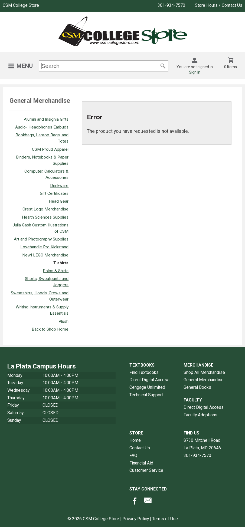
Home (135, 440)
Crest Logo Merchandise (45, 209)
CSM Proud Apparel (50, 149)
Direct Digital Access (149, 379)
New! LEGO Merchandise (45, 255)
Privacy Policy (135, 518)
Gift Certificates (54, 193)
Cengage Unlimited (147, 387)
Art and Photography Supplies (41, 239)
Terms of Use (165, 518)
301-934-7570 (171, 5)
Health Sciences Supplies (45, 217)
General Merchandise (204, 379)
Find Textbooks (144, 372)
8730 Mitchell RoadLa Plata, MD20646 (202, 444)
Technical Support (146, 394)
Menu (25, 65)
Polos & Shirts (55, 270)
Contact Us (139, 447)
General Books (197, 387)
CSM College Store (21, 5)
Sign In (194, 72)
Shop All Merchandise (204, 372)
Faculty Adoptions (200, 414)
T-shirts (60, 263)
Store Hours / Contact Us (218, 5)
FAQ (133, 455)
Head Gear (58, 201)
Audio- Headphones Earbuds (41, 127)
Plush (63, 321)
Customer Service (146, 470)
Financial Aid (141, 463)
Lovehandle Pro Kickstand (44, 247)
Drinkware (59, 185)
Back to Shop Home (50, 329)
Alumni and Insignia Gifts (46, 119)
